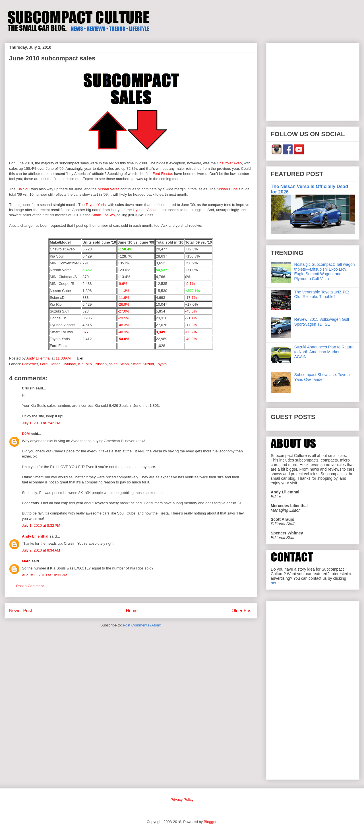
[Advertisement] (313, 80)
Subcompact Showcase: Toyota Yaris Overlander (322, 377)
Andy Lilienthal (35, 536)
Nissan (101, 364)
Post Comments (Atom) (142, 625)
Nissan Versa (108, 189)
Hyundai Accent (145, 210)
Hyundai (69, 364)
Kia (81, 364)
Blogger (210, 822)
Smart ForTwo (103, 215)
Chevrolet (30, 364)
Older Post (242, 610)
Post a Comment (30, 586)
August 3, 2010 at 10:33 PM (44, 575)
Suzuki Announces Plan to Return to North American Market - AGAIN (324, 352)
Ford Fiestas (162, 174)
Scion (124, 364)
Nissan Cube (227, 189)
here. (275, 583)
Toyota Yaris (96, 205)
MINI (89, 364)
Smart (136, 364)
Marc (26, 561)
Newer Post (20, 610)
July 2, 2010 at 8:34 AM (41, 550)
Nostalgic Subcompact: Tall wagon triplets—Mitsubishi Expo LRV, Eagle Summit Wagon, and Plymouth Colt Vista (324, 271)
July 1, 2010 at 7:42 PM (41, 423)
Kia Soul (23, 189)
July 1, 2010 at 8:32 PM (41, 525)
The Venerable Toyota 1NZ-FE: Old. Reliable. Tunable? (321, 294)
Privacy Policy (182, 799)
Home (132, 610)
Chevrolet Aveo (229, 163)
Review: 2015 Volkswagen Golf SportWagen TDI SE (321, 321)
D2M (26, 434)
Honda (54, 364)
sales (113, 364)
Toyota (161, 364)
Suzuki (148, 364)
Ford (43, 364)
